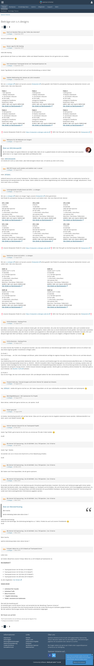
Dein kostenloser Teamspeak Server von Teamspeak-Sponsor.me (26, 64)
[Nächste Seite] (9, 27)
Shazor (7, 388)
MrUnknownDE (10, 159)
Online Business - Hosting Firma (16, 321)
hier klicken (16, 580)
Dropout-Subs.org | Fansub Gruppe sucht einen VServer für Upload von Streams (31, 382)
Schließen (92, 655)
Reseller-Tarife (17, 369)
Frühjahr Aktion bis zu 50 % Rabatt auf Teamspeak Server (24, 548)
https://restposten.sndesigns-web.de (37, 132)
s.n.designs (9, 34)
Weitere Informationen (79, 662)
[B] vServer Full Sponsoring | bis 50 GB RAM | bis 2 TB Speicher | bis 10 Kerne (31, 443)
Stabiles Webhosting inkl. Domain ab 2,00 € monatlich (23, 77)
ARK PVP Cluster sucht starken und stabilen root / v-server (24, 168)
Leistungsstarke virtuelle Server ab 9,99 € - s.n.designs (23, 190)
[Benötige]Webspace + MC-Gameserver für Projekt (22, 396)
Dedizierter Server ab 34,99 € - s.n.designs (20, 255)
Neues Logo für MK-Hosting (15, 46)
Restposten (35, 84)
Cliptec (8, 174)
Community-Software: (47, 662)
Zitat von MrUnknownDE (12, 148)
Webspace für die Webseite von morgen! (19, 140)
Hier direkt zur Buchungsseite (11, 106)
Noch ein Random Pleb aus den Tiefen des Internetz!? (23, 32)
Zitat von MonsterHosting (12, 507)
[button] (91, 2)
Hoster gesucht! (11, 410)
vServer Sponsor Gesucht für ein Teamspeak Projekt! (23, 426)
